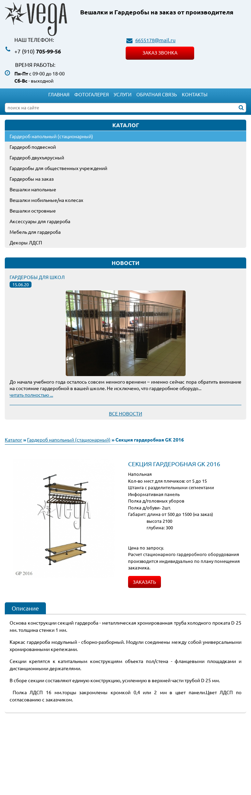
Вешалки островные (33, 210)
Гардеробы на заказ (32, 179)
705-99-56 (37, 51)
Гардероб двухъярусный (37, 157)
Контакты (195, 94)
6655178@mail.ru (155, 40)
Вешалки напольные (33, 189)
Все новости (125, 413)
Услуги (122, 94)
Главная (59, 94)
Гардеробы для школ (37, 277)
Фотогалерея (91, 94)
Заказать (144, 582)
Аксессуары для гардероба (40, 221)
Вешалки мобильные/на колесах (46, 200)
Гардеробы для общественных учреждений (58, 168)
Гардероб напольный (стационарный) (51, 136)
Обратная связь (156, 94)
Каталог (13, 439)
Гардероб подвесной (33, 147)
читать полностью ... (31, 395)
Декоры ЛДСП (26, 242)
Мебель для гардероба (35, 232)
